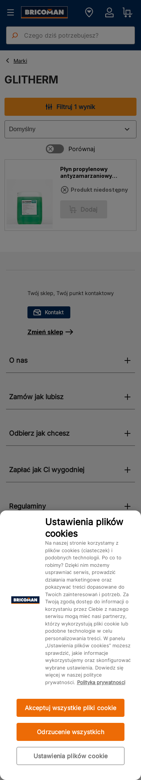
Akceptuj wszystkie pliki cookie (71, 708)
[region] (70, 645)
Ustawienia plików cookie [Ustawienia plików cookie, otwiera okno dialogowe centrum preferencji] (70, 756)
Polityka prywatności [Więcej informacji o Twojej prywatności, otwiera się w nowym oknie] (101, 682)
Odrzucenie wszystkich (70, 732)
